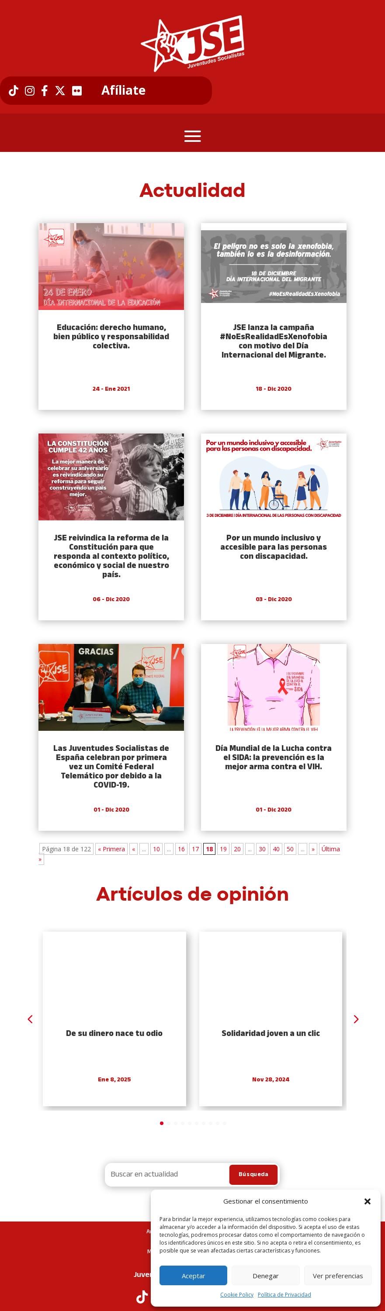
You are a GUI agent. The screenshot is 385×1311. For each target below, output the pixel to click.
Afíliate (123, 90)
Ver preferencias (338, 1275)
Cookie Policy (236, 1294)
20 (237, 849)
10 (156, 849)
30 (262, 849)
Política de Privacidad (284, 1294)
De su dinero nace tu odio (114, 1034)
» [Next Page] (313, 849)
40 (276, 849)
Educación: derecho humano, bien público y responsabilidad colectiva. (111, 337)
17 (195, 849)
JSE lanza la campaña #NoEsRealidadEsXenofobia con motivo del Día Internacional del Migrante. (273, 342)
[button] (367, 1201)
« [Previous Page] (133, 849)
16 (181, 849)
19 (223, 849)
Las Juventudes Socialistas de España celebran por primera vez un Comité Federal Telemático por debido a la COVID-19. (111, 767)
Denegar (266, 1275)
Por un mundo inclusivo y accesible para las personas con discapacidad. (273, 547)
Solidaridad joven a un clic (271, 1034)
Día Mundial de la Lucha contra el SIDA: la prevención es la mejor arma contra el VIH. (273, 758)
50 (290, 849)
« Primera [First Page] (111, 849)
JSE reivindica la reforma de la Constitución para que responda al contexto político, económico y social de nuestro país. (111, 557)
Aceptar (193, 1275)
